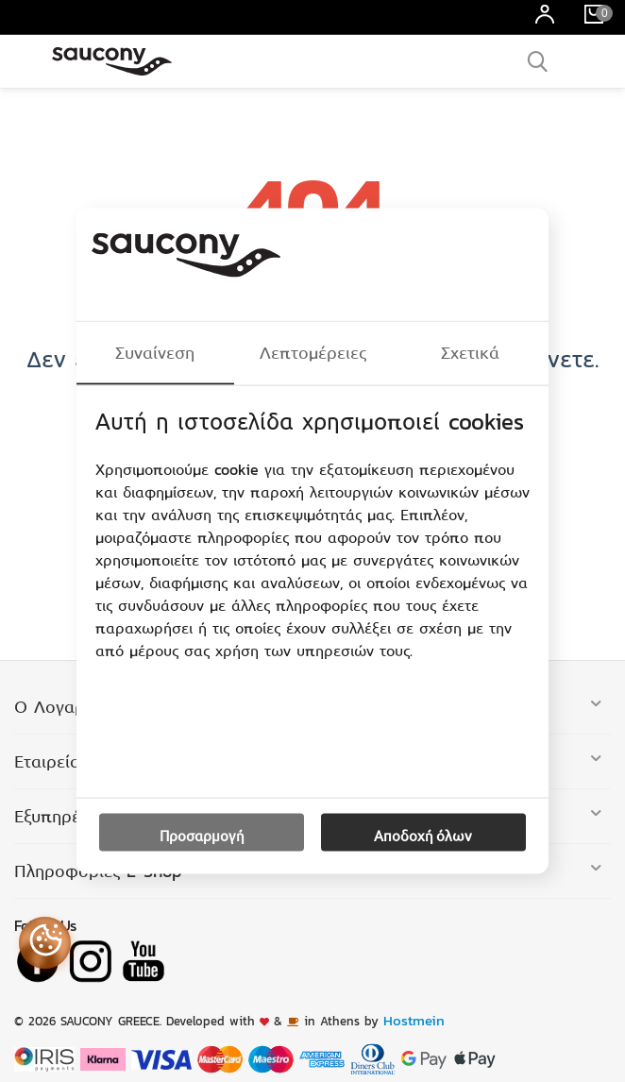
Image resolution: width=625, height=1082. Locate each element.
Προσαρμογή (202, 834)
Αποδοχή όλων (423, 834)
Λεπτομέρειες (313, 352)
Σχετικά (470, 352)
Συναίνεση (154, 352)
